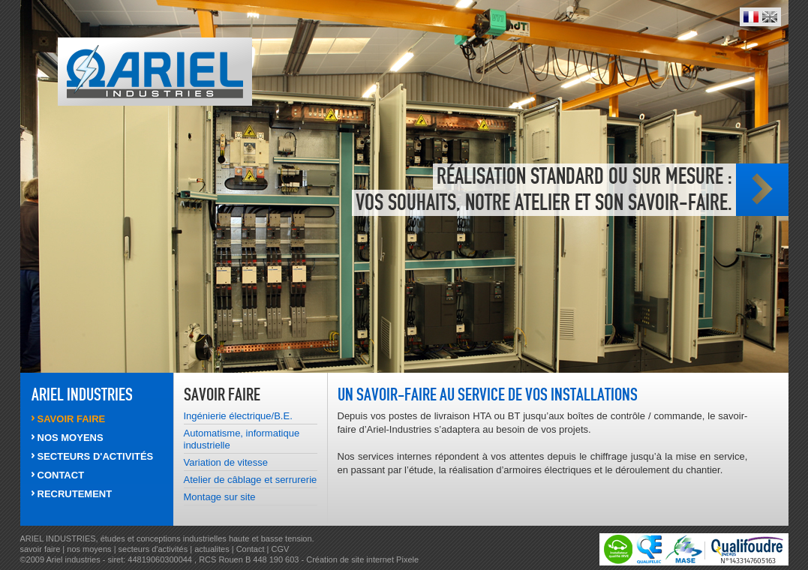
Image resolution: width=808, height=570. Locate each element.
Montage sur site (220, 496)
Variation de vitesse (226, 462)
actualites (211, 549)
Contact (250, 549)
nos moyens (90, 549)
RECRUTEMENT (75, 494)
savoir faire (40, 549)
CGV (281, 549)
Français (750, 16)
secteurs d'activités (153, 549)
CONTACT (61, 475)
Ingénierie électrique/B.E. (238, 416)
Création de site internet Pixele (362, 559)
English (769, 16)
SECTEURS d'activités (96, 456)
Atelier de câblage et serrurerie (250, 479)
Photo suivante (762, 190)
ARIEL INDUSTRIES (82, 394)
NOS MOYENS (71, 437)
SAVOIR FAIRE (72, 418)
